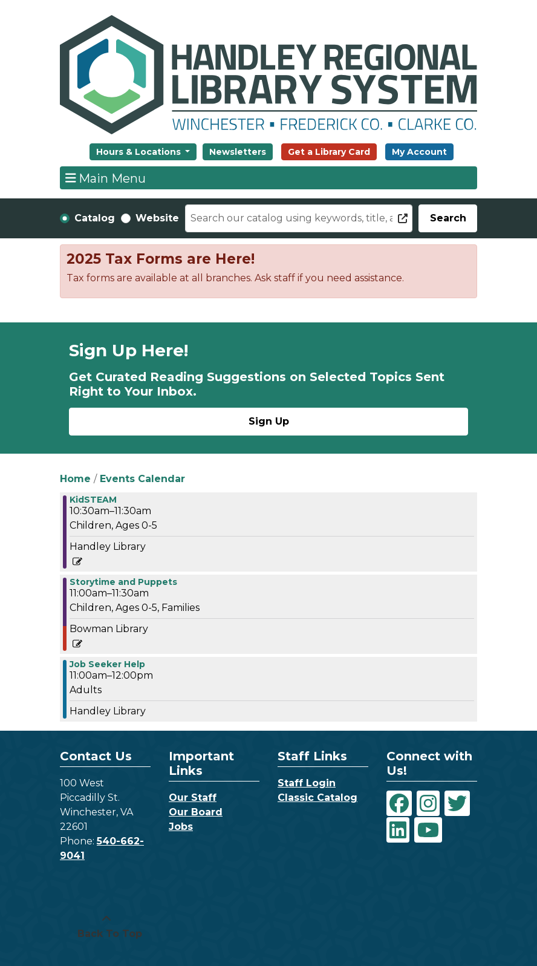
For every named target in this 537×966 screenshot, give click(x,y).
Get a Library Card (329, 151)
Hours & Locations (139, 151)
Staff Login (307, 783)
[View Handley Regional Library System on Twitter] (457, 803)
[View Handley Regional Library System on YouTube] (428, 830)
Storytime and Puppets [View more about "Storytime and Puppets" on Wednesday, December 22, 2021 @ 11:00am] (123, 582)
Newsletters (237, 151)
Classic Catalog (317, 797)
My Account (419, 151)
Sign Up (269, 421)
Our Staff (192, 797)
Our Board (196, 812)
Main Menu (105, 178)
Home (75, 479)
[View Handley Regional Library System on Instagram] (428, 803)
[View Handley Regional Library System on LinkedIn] (397, 830)
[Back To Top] (106, 927)
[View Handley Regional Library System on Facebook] (399, 803)
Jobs (181, 826)
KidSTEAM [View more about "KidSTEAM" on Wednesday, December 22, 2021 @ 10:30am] (93, 499)
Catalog (94, 218)
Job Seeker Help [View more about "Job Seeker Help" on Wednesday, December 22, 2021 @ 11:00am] (107, 664)
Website (157, 218)
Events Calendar (142, 479)
